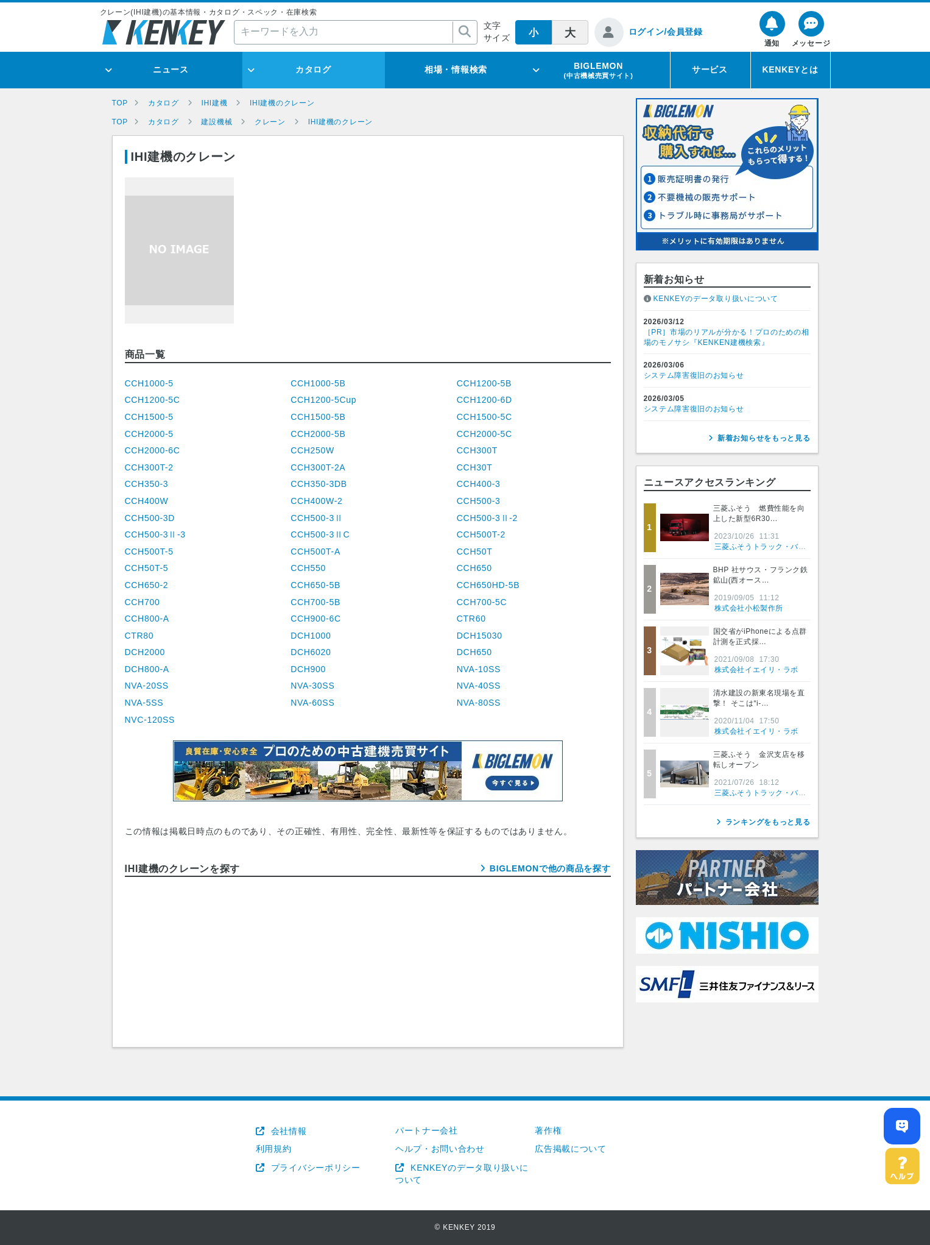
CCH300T (477, 450)
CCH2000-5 (149, 434)
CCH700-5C (482, 602)
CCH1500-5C (484, 417)
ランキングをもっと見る (768, 822)
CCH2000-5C (484, 434)
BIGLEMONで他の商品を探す (550, 868)
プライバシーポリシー (314, 1167)
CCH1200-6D (484, 400)
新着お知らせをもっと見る (763, 438)
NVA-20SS (147, 685)
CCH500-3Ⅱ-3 (155, 534)
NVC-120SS (150, 720)
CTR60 (471, 618)
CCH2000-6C (152, 450)
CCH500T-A (315, 551)
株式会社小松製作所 (748, 608)
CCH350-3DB (319, 484)
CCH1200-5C (152, 400)
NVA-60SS (312, 703)
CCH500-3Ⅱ (317, 518)
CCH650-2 (147, 585)
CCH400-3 (479, 484)
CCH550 (308, 568)
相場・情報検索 (455, 69)
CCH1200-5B (484, 383)
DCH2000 (145, 652)
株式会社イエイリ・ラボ (756, 669)
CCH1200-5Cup (323, 400)
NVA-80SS (479, 703)
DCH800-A (147, 669)
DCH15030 (479, 635)
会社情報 (287, 1131)
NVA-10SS (479, 669)
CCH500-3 (479, 501)
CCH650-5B (315, 585)
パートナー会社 (426, 1130)
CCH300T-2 (149, 467)
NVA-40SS (479, 685)
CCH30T (475, 467)
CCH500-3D (150, 518)
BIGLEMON (598, 70)
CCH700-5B (315, 602)
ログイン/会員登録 (666, 32)
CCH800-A (147, 618)
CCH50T (475, 551)
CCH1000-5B (318, 383)
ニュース (171, 69)
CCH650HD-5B (488, 585)
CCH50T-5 (147, 568)
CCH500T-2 (481, 534)
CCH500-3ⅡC (320, 534)
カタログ (313, 69)
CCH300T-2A (318, 467)
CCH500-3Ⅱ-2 (487, 518)
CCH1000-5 (149, 383)
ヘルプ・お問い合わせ (440, 1149)
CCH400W (147, 501)
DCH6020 (311, 652)
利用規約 (274, 1149)
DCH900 (308, 669)
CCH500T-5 (149, 551)
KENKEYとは (791, 69)
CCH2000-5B (318, 434)
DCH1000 (311, 635)
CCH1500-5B (318, 417)
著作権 (548, 1130)
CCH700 (142, 602)
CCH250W (312, 450)
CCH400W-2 (316, 501)
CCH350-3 (147, 484)
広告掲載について (571, 1149)
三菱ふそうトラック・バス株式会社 (775, 546)
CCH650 (474, 568)
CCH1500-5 (149, 417)
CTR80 (139, 635)
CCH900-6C (316, 618)
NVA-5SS (144, 703)
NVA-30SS (312, 685)
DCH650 (474, 652)
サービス (710, 69)
